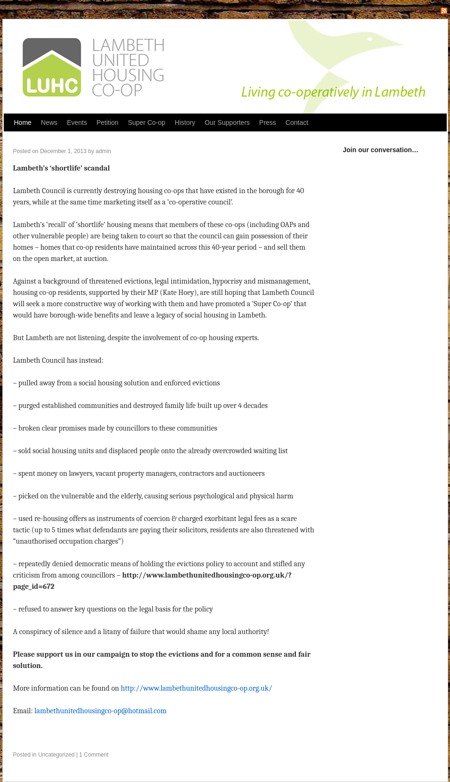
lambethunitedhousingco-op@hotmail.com (100, 711)
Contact (297, 122)
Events (77, 122)
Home (23, 122)
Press (267, 122)
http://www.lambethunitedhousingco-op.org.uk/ (196, 688)
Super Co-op (146, 122)
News (49, 122)
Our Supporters (227, 122)
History (185, 122)
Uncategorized (56, 754)
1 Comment (93, 754)
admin (103, 151)
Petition (108, 122)
